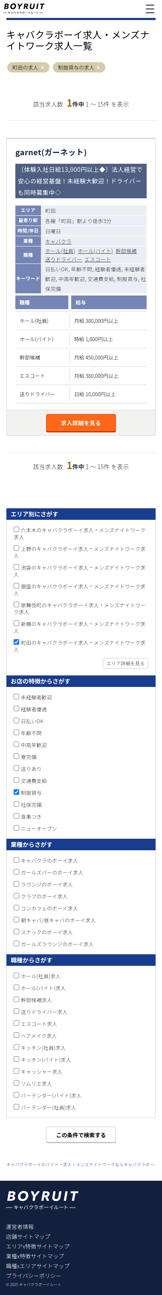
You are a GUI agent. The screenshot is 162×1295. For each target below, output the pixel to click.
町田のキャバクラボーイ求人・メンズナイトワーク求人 (80, 646)
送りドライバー (63, 259)
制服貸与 (31, 792)
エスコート (98, 259)
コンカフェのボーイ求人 (49, 908)
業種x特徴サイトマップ (35, 1256)
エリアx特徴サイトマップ (37, 1246)
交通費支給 (34, 780)
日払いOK (32, 720)
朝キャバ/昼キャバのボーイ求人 (58, 920)
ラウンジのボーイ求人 (47, 884)
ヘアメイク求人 (39, 1035)
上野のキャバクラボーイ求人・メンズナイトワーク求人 (80, 552)
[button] (42, 67)
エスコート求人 (39, 1023)
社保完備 (31, 804)
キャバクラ (58, 241)
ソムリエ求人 (36, 1083)
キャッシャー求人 (42, 1071)
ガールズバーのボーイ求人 (52, 872)
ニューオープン (39, 828)
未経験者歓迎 (36, 697)
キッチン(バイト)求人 (46, 1059)
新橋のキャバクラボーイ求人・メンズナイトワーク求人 (80, 627)
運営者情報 (20, 1226)
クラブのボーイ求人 (44, 896)
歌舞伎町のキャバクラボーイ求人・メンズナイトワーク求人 (80, 608)
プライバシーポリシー (33, 1275)
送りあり (31, 768)
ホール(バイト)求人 (43, 987)
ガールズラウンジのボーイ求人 (57, 943)
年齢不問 (31, 732)
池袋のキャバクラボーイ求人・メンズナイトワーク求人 (80, 571)
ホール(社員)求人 (41, 975)
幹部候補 (126, 250)
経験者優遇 (34, 709)
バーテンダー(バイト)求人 (51, 1095)
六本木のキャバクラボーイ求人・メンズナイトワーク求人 (80, 533)
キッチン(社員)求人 (43, 1047)
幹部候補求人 (36, 999)
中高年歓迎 (34, 744)
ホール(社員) (60, 250)
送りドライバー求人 (44, 1011)
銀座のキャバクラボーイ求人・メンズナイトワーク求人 (80, 589)
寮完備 (29, 756)
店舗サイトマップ (28, 1236)
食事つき (31, 816)
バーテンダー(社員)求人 (48, 1107)
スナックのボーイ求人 (47, 932)
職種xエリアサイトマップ (37, 1266)
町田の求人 (25, 67)
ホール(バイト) (95, 250)
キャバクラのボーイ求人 (49, 860)
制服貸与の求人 (76, 67)
